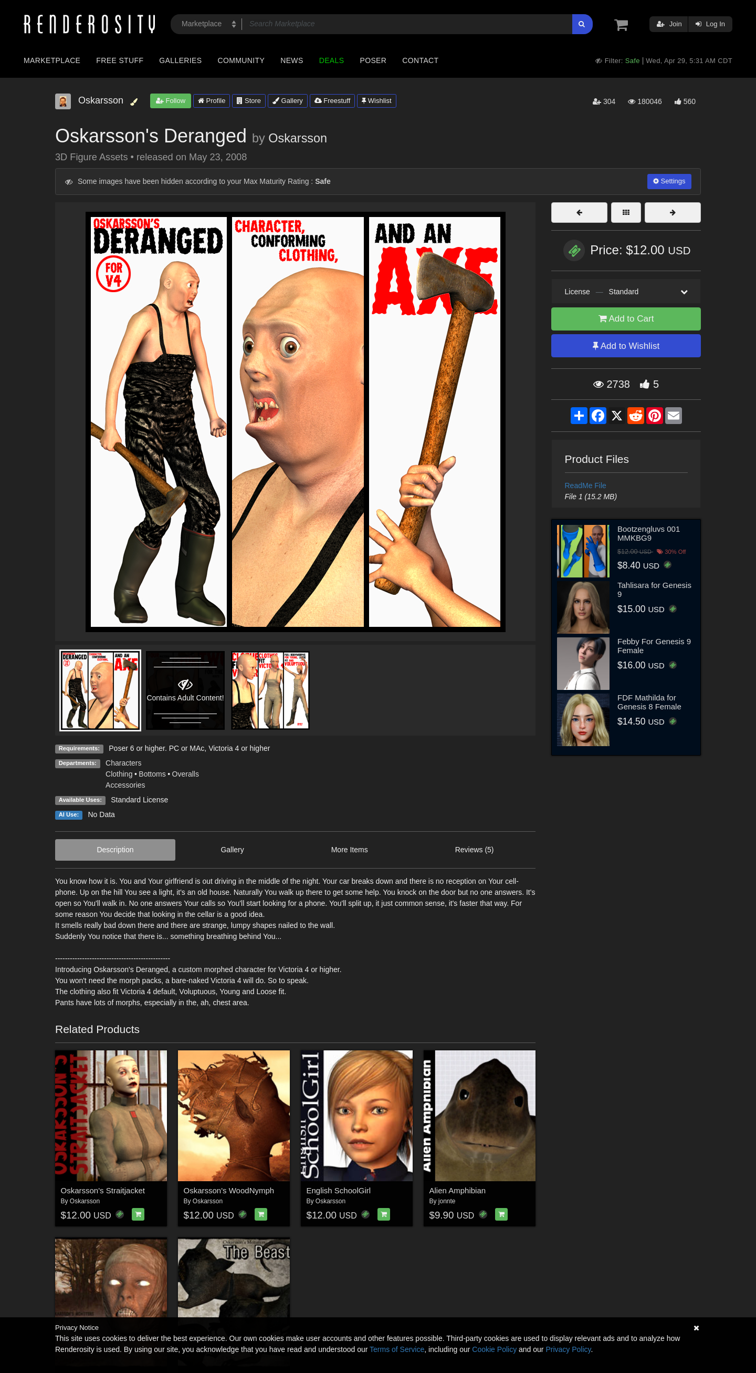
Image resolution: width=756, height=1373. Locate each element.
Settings (669, 181)
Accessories (125, 785)
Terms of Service (397, 1349)
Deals (331, 60)
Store (249, 101)
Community (241, 60)
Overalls (185, 774)
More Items (349, 849)
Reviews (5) (474, 849)
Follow (170, 101)
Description (115, 849)
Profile (211, 101)
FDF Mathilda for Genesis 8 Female (649, 702)
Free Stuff (119, 60)
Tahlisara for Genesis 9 (654, 589)
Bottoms (152, 774)
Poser (373, 60)
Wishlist (376, 101)
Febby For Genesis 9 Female (654, 646)
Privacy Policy (568, 1349)
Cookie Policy (494, 1349)
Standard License (139, 800)
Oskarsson (297, 138)
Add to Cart (626, 319)
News (291, 60)
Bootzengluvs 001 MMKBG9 (648, 533)
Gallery (287, 101)
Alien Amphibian (457, 1190)
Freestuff (332, 101)
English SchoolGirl (339, 1190)
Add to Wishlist (626, 346)
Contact (420, 60)
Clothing (119, 774)
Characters (123, 763)
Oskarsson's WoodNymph (229, 1190)
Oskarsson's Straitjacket (103, 1190)
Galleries (180, 60)
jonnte (447, 1201)
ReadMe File (585, 485)
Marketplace (52, 60)
